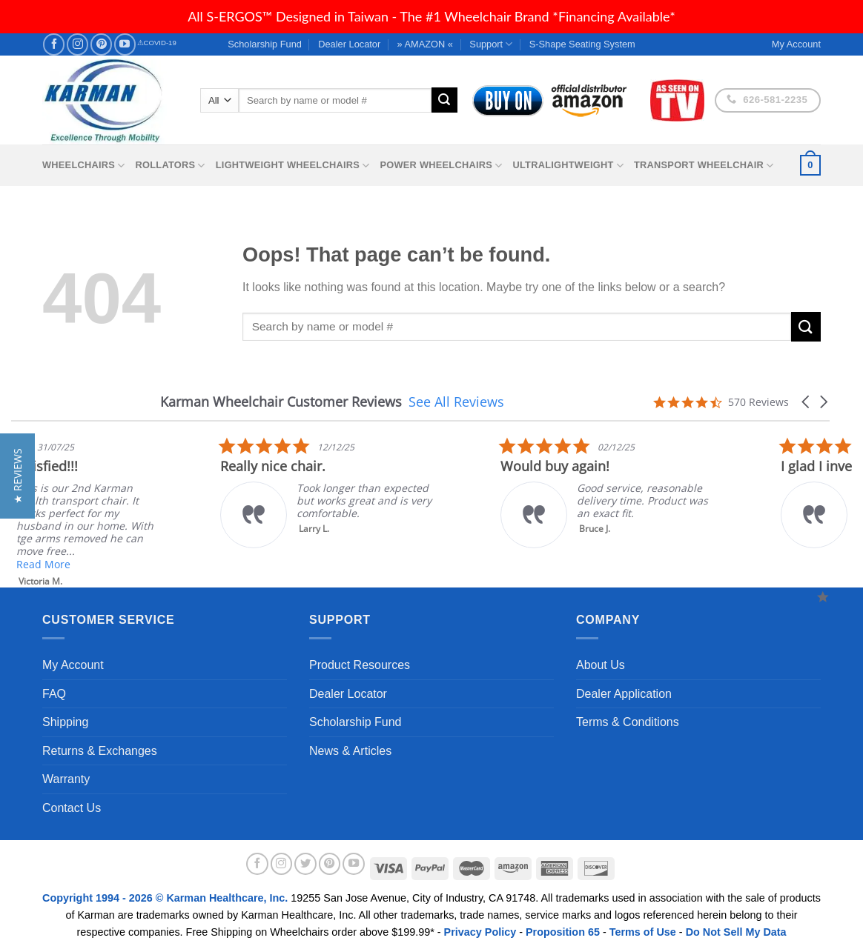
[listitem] (468, 492)
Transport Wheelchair (703, 166)
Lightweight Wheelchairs (293, 166)
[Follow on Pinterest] (101, 44)
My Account (73, 665)
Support (490, 44)
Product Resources (359, 665)
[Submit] (444, 100)
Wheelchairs (83, 166)
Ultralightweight (568, 166)
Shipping (65, 722)
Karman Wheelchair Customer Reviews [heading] (281, 402)
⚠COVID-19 (156, 43)
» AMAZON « (425, 44)
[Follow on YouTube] (125, 44)
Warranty (66, 779)
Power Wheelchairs (441, 166)
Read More (180, 564)
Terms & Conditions (627, 722)
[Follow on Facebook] (54, 44)
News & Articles (350, 751)
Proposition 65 (563, 932)
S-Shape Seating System (582, 44)
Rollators (170, 166)
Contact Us (71, 808)
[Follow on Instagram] (77, 44)
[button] (806, 402)
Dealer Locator (349, 44)
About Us (600, 665)
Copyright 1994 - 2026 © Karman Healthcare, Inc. (166, 898)
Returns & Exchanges (99, 751)
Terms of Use (642, 932)
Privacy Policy (480, 932)
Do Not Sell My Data (736, 932)
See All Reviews (456, 401)
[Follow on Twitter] (305, 864)
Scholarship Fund (265, 44)
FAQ (54, 694)
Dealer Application (624, 694)
